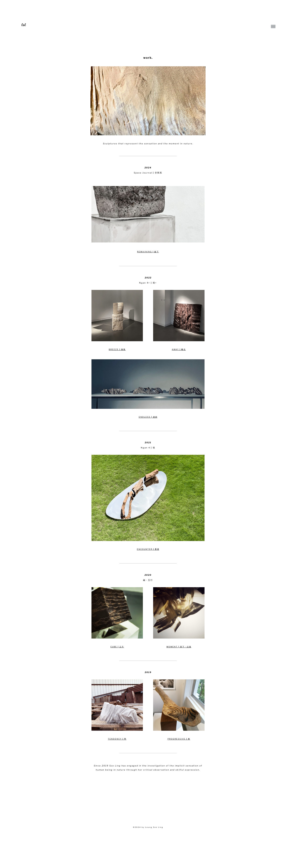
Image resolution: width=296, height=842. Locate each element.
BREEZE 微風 (117, 349)
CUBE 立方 (117, 647)
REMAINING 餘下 (148, 251)
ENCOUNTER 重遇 (148, 549)
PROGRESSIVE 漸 (179, 739)
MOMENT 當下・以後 (178, 647)
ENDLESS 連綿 (148, 417)
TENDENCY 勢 (117, 739)
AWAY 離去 (179, 349)
